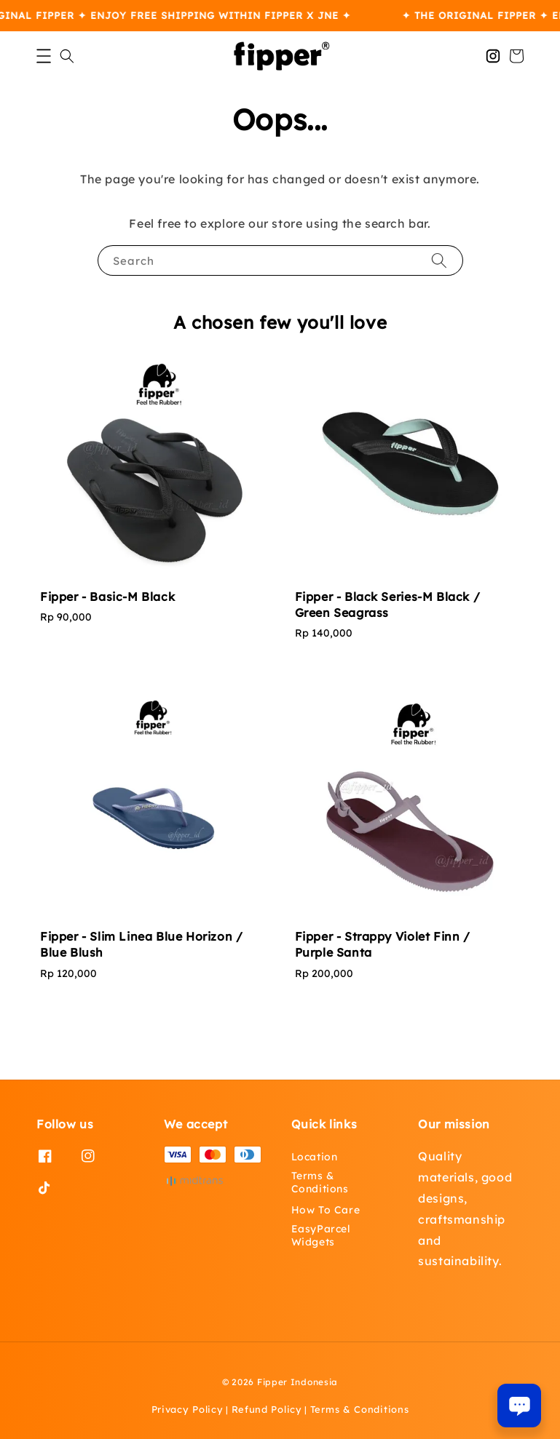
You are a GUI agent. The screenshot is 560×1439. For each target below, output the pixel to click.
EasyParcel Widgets (321, 1235)
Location (314, 1156)
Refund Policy (267, 1409)
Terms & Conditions (320, 1182)
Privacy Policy (187, 1409)
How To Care (325, 1209)
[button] (44, 56)
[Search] (439, 260)
